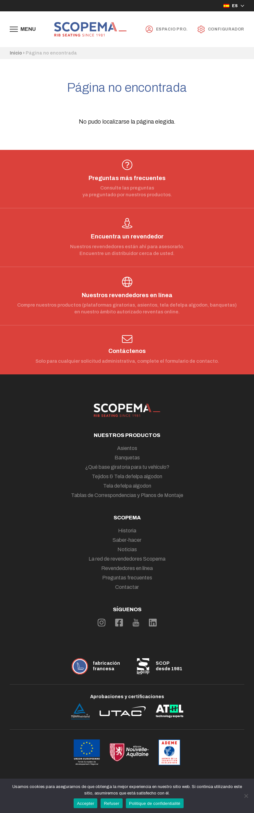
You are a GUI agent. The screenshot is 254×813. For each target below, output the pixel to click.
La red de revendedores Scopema (127, 559)
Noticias (127, 549)
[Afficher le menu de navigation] (23, 29)
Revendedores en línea (127, 568)
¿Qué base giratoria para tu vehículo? (127, 467)
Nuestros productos (127, 435)
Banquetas (127, 457)
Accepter (85, 803)
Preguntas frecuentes (127, 577)
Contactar (127, 587)
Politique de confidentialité (154, 803)
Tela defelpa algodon (127, 486)
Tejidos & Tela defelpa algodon (127, 476)
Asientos (127, 448)
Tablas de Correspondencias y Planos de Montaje (127, 495)
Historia (127, 530)
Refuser (111, 803)
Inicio (16, 53)
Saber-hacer (127, 540)
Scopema (127, 517)
